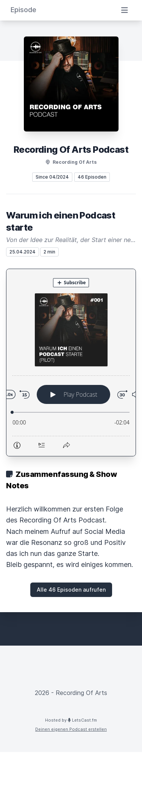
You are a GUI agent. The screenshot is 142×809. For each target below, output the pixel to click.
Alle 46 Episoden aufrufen (71, 589)
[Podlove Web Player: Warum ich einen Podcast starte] (71, 362)
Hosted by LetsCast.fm (71, 720)
